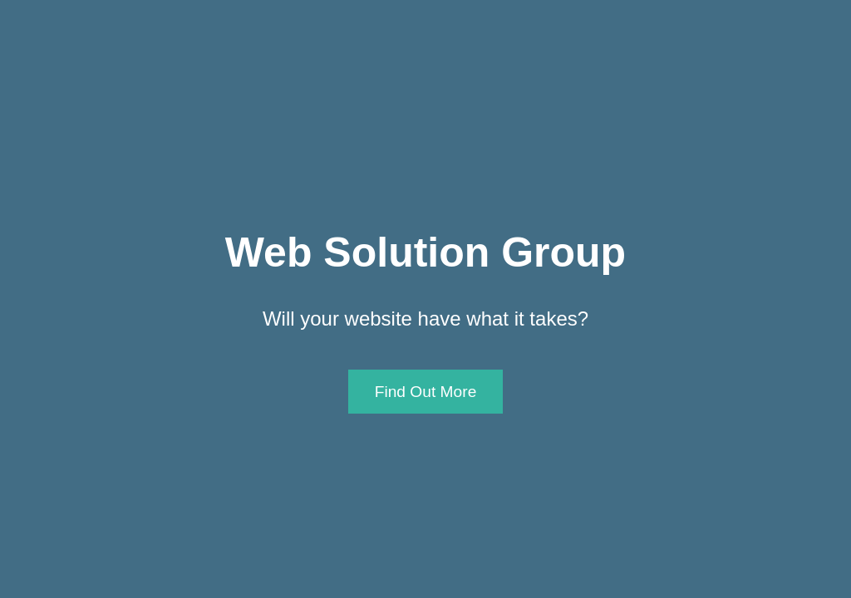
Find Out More (426, 391)
